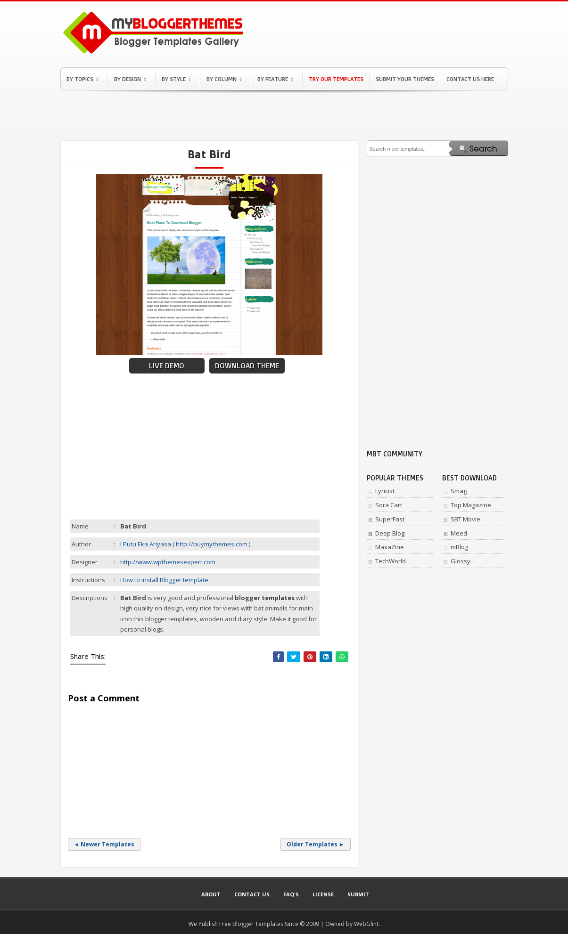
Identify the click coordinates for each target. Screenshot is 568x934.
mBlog (459, 547)
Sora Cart (388, 505)
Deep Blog (389, 533)
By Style (176, 78)
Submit (358, 894)
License (323, 894)
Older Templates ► (316, 844)
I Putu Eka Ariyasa (145, 544)
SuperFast (389, 519)
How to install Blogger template (164, 580)
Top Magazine (471, 505)
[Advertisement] (284, 115)
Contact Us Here (470, 78)
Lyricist (385, 491)
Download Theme (247, 365)
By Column (224, 78)
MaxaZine (389, 547)
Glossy (460, 561)
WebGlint (366, 924)
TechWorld (390, 561)
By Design (130, 78)
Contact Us (252, 894)
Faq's (291, 894)
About (211, 894)
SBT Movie (465, 519)
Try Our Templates (336, 78)
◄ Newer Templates (104, 844)
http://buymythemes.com (211, 544)
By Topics (82, 78)
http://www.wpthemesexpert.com (167, 562)
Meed (459, 533)
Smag (459, 491)
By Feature (275, 78)
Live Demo (166, 365)
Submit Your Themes (405, 78)
